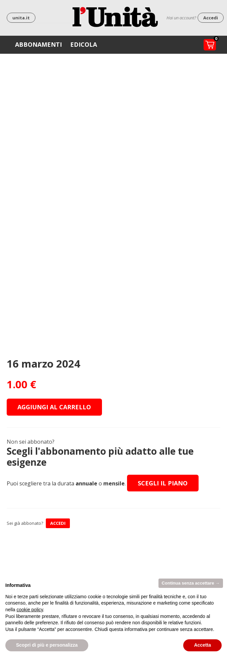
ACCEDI (58, 523)
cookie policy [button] (29, 609)
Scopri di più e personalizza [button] (47, 645)
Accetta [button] (202, 645)
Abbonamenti (38, 44)
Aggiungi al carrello (54, 407)
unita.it (21, 18)
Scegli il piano (163, 483)
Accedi (210, 18)
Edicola (83, 44)
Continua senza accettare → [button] (191, 583)
